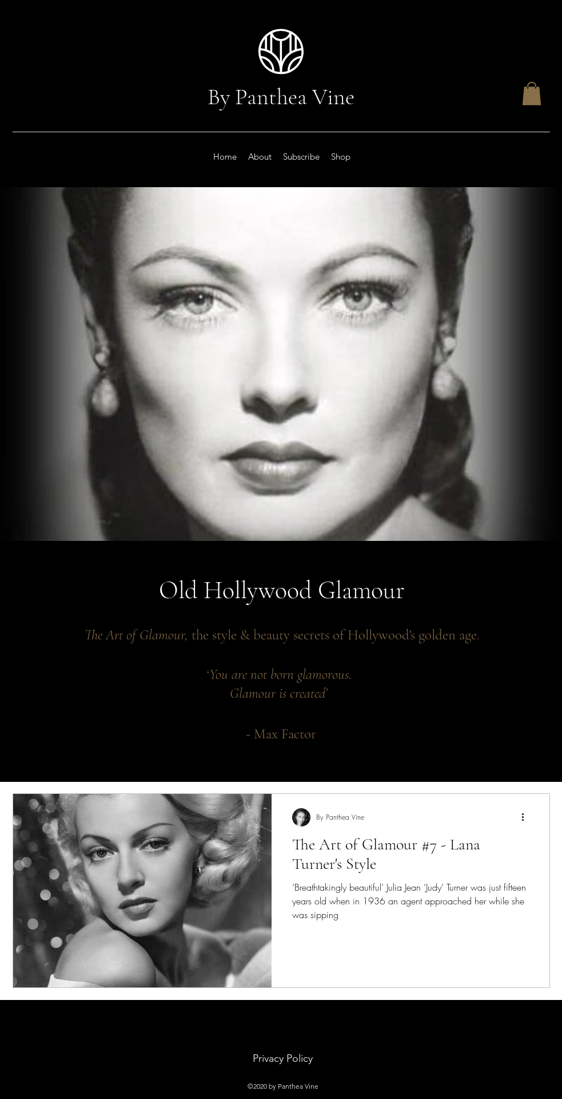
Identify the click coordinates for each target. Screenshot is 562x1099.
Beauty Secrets (38, 754)
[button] (531, 93)
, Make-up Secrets (91, 754)
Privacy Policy (283, 1058)
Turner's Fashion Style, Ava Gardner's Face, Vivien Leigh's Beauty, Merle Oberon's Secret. (400, 773)
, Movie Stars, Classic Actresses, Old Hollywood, (201, 754)
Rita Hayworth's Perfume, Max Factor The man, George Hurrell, (389, 754)
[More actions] (527, 817)
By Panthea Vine (281, 96)
